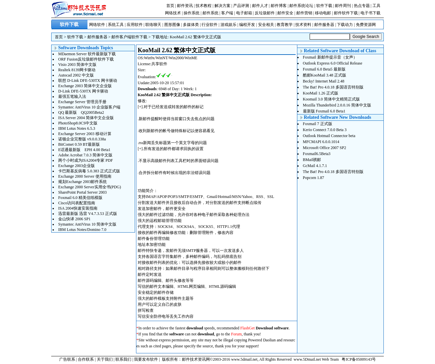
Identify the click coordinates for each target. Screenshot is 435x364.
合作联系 (86, 359)
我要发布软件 (146, 359)
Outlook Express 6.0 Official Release (332, 63)
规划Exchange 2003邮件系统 (82, 181)
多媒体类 (191, 24)
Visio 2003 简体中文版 (77, 64)
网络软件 (97, 24)
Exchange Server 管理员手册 (82, 101)
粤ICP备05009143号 (359, 359)
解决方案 (222, 5)
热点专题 (362, 5)
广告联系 (67, 359)
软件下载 (324, 5)
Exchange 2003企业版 (76, 165)
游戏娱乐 (228, 24)
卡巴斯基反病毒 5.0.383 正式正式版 (89, 171)
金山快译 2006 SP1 (74, 219)
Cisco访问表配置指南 (76, 203)
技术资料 (303, 24)
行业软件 (210, 24)
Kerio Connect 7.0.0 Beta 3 (325, 129)
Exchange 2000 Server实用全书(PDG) (89, 187)
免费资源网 (366, 24)
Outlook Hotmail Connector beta (329, 135)
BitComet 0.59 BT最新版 (79, 144)
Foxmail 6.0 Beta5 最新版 (324, 69)
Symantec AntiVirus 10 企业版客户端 (89, 107)
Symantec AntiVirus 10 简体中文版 (87, 224)
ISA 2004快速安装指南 (77, 208)
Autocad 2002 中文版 (76, 75)
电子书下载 (370, 13)
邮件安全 (285, 13)
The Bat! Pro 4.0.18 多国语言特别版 (333, 87)
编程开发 (247, 24)
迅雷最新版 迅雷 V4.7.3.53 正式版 (87, 213)
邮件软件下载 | (347, 13)
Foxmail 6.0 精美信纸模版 (80, 197)
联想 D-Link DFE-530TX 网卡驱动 (87, 80)
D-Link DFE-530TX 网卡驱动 (83, 91)
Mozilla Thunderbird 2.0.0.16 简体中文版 (337, 105)
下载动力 (345, 24)
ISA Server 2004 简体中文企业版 (86, 117)
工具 (376, 5)
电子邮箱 (244, 13)
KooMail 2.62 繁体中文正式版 (195, 37)
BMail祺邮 (312, 159)
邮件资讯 (185, 5)
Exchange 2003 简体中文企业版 (85, 86)
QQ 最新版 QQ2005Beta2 (81, 112)
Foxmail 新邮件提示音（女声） (330, 57)
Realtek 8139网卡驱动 (76, 70)
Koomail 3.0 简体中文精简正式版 (331, 99)
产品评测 (241, 5)
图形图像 (172, 24)
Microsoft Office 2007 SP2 (324, 147)
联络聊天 (153, 24)
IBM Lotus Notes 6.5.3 (76, 128)
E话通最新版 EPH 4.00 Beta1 (84, 149)
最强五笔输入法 (72, 96)
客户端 (227, 13)
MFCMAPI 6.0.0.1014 (321, 141)
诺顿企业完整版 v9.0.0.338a (82, 139)
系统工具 (116, 24)
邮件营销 (304, 13)
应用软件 (135, 24)
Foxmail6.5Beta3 (317, 153)
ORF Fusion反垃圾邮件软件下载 (86, 59)
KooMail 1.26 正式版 (320, 93)
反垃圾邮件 (265, 13)
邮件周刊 (343, 5)
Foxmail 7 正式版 (317, 123)
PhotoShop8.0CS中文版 (77, 123)
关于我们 (105, 359)
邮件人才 (260, 5)
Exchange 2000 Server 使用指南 (84, 176)
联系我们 (123, 359)
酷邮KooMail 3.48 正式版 (324, 75)
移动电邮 (323, 13)
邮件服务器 (324, 24)
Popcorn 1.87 (313, 177)
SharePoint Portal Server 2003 (82, 192)
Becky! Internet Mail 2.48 (324, 81)
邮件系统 (210, 13)
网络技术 (173, 13)
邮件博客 (279, 5)
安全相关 (266, 24)
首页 (170, 5)
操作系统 (192, 13)
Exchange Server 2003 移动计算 (84, 133)
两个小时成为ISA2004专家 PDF (85, 160)
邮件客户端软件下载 (129, 37)
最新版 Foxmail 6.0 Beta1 (324, 111)
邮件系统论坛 (301, 5)
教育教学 (285, 24)
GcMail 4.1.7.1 (315, 165)
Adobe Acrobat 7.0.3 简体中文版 (85, 155)
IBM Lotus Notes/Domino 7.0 (82, 229)
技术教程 (204, 5)
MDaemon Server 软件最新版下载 (87, 54)
